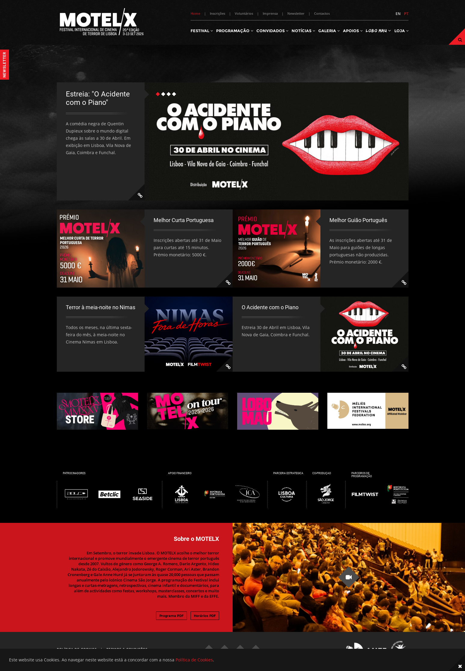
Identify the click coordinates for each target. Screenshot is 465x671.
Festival (202, 30)
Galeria (329, 30)
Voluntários (244, 13)
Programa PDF (171, 616)
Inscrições (217, 13)
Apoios (353, 30)
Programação (234, 30)
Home (195, 13)
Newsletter (295, 13)
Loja (401, 30)
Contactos (322, 13)
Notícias (303, 30)
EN (398, 13)
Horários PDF (205, 616)
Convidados (272, 30)
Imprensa (270, 13)
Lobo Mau (378, 30)
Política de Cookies (194, 660)
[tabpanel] (232, 141)
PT (406, 13)
